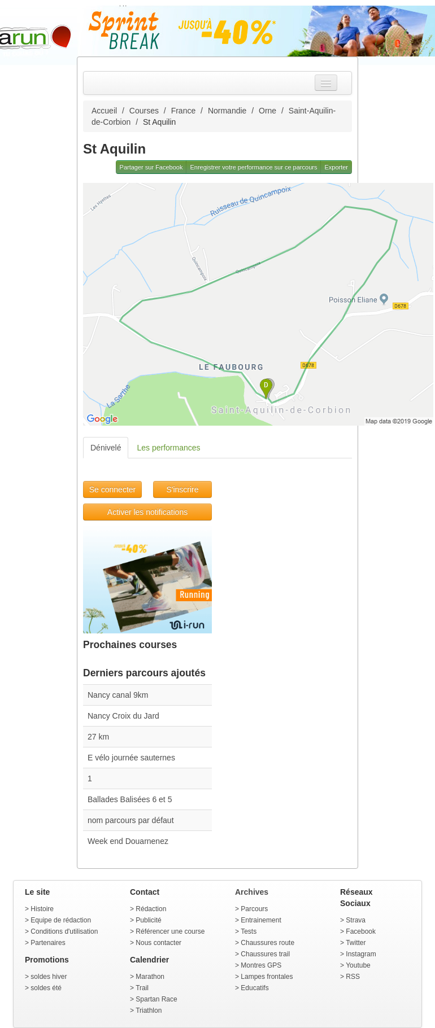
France (183, 110)
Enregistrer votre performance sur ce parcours (253, 167)
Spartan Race (156, 999)
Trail (142, 988)
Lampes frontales (267, 977)
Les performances (168, 447)
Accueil (104, 110)
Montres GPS (261, 965)
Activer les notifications (147, 512)
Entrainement (261, 920)
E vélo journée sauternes (131, 757)
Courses (144, 110)
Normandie (227, 110)
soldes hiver (49, 977)
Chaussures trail (265, 954)
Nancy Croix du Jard (123, 715)
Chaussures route (267, 943)
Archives (251, 891)
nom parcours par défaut (131, 820)
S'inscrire (182, 489)
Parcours (254, 909)
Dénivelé (105, 447)
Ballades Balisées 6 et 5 (130, 799)
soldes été (46, 988)
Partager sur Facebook (151, 167)
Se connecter (112, 489)
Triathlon (149, 1010)
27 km (98, 736)
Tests (248, 931)
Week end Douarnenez (128, 841)
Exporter (336, 167)
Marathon (150, 977)
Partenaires (48, 943)
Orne (267, 110)
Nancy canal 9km (118, 694)
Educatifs (254, 988)
